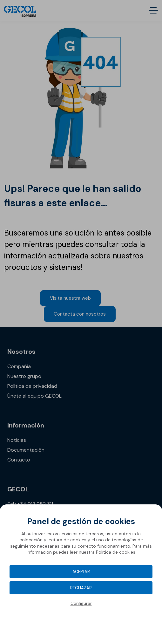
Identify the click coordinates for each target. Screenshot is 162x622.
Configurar (81, 603)
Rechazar (81, 588)
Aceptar (81, 571)
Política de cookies (115, 552)
